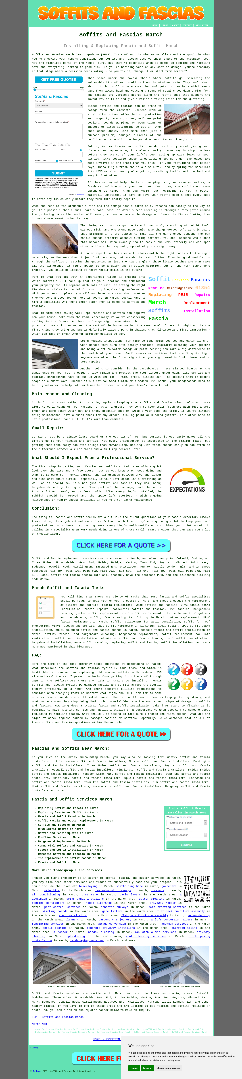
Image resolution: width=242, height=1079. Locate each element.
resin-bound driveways (113, 890)
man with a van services (155, 932)
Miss (53, 144)
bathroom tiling (184, 928)
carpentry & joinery (115, 919)
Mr (37, 144)
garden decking (198, 915)
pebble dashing (55, 928)
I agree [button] (134, 1068)
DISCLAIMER (202, 25)
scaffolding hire (129, 886)
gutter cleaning (151, 898)
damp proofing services (167, 907)
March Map (39, 1024)
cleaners (72, 919)
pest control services (62, 907)
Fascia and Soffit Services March (72, 799)
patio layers (130, 894)
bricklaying (88, 886)
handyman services (174, 923)
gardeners (169, 886)
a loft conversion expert (171, 919)
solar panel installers (85, 898)
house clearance (99, 903)
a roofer (61, 932)
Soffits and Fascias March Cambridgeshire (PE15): (72, 54)
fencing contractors (48, 903)
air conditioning (46, 894)
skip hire (52, 890)
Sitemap (34, 1048)
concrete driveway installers (111, 928)
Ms (61, 144)
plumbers (157, 890)
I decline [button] (147, 1068)
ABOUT (175, 25)
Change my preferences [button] (168, 1068)
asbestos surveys (114, 907)
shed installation (73, 915)
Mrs (45, 144)
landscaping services (87, 940)
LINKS (165, 25)
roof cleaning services (146, 936)
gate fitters (112, 911)
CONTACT (187, 25)
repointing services (48, 923)
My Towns (37, 1071)
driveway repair (163, 903)
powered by (77, 194)
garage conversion (112, 923)
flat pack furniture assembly (181, 911)
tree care (90, 894)
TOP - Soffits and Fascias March (58, 1017)
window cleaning (101, 932)
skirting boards (55, 911)
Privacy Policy (62, 182)
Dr (67, 144)
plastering (76, 936)
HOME (155, 25)
